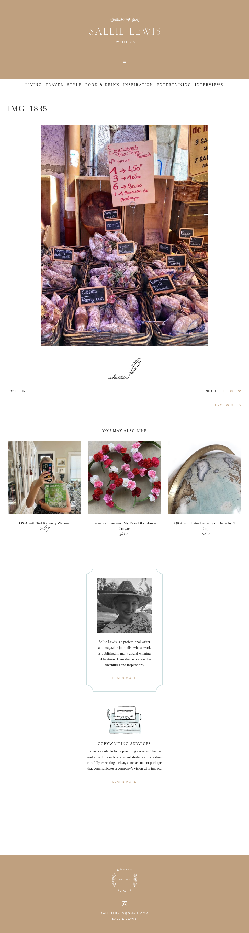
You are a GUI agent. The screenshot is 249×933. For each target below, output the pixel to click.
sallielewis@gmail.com (124, 913)
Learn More (124, 678)
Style (74, 85)
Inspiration (138, 85)
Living (33, 85)
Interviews (209, 85)
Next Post (228, 405)
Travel (54, 85)
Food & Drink (102, 85)
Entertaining (174, 85)
